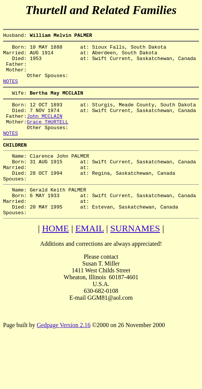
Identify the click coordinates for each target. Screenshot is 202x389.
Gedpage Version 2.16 (63, 354)
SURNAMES (135, 258)
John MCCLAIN (44, 129)
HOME (55, 258)
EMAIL (89, 258)
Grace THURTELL (47, 136)
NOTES (10, 90)
